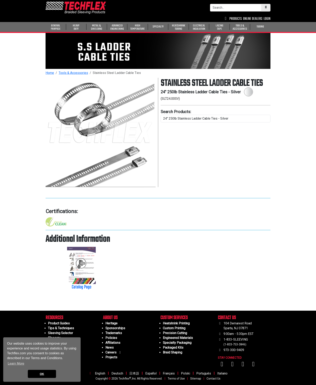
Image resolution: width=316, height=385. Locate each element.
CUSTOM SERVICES (174, 318)
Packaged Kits (173, 347)
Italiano (222, 373)
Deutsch (117, 373)
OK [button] (42, 374)
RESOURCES (54, 318)
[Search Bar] (235, 8)
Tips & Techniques (61, 328)
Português (203, 373)
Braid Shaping (172, 352)
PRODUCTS (235, 19)
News (109, 347)
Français (169, 373)
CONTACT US (227, 318)
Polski (185, 373)
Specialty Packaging (177, 343)
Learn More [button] (16, 363)
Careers (113, 352)
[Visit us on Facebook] (222, 365)
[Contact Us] (225, 19)
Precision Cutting (175, 333)
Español (151, 373)
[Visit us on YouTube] (232, 365)
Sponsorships (115, 328)
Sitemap (195, 378)
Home (50, 73)
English (100, 373)
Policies (111, 338)
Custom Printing (174, 328)
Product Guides (59, 323)
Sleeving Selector (60, 333)
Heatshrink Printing (176, 323)
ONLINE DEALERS (252, 19)
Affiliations (112, 343)
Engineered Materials (178, 338)
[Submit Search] (265, 8)
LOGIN (267, 19)
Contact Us (213, 378)
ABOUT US (110, 318)
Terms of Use (176, 378)
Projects (111, 357)
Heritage (111, 323)
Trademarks (113, 333)
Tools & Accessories (73, 73)
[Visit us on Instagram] (243, 365)
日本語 (134, 373)
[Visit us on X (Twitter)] (253, 365)
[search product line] (215, 118)
